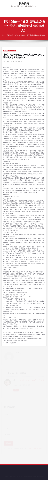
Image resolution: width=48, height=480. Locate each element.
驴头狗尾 (24, 3)
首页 (4, 35)
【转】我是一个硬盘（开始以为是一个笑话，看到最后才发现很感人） (27, 35)
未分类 (15, 61)
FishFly (8, 61)
